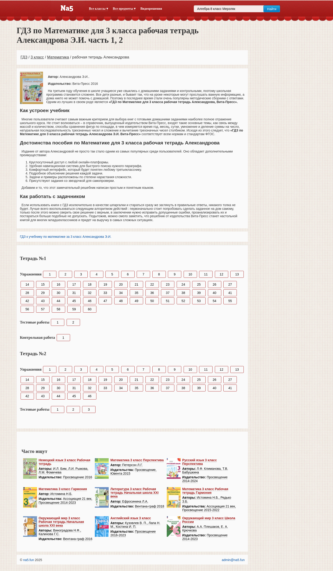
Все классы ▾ (98, 8)
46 (90, 301)
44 (58, 301)
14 (27, 284)
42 (27, 301)
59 (74, 309)
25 (199, 284)
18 (90, 284)
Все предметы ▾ (124, 8)
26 (214, 284)
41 (230, 293)
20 (121, 284)
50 (152, 301)
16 (58, 284)
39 (199, 293)
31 (74, 293)
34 (121, 293)
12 (221, 274)
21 (136, 284)
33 (105, 293)
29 (43, 293)
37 (168, 293)
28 (27, 293)
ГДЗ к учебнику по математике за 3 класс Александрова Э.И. (65, 236)
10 (190, 274)
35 (136, 293)
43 (43, 301)
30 (58, 293)
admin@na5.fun (233, 560)
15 (43, 284)
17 (74, 284)
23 (168, 284)
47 (105, 301)
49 (136, 301)
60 (90, 309)
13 (237, 274)
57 (43, 309)
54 (214, 301)
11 (206, 274)
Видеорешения (151, 8)
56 (27, 309)
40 (214, 293)
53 (199, 301)
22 (152, 284)
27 (230, 284)
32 (90, 293)
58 (58, 309)
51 (168, 301)
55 (230, 301)
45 (74, 301)
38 (183, 293)
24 (183, 284)
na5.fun (28, 560)
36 (152, 293)
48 (121, 301)
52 (183, 301)
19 (105, 284)
